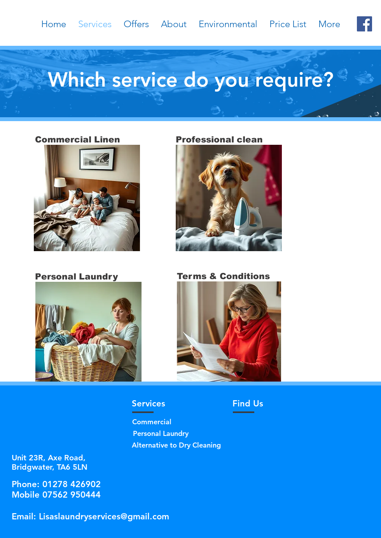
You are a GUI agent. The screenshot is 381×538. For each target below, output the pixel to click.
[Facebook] (364, 23)
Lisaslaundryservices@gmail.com (104, 516)
